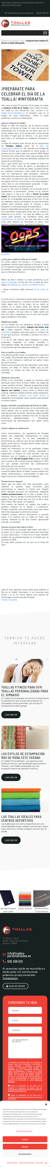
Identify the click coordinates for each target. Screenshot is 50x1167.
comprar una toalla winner (32, 395)
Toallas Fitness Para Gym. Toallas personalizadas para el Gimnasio (24, 691)
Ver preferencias (25, 1154)
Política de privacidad (26, 1162)
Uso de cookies (12, 1162)
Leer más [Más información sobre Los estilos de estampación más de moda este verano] (11, 777)
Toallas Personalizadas (10, 41)
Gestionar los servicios (24, 1131)
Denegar (25, 1146)
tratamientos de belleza (12, 219)
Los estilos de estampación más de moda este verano (23, 756)
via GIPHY (5, 254)
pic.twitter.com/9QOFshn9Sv (32, 284)
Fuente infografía (9, 599)
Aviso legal (39, 1162)
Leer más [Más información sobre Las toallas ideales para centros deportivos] (11, 840)
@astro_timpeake (9, 282)
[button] (46, 1104)
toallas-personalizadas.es (13, 113)
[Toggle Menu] (45, 33)
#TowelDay (12, 284)
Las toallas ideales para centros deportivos (21, 818)
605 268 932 (15, 961)
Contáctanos (10, 978)
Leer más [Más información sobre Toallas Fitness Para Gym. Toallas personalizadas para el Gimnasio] (11, 714)
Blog (22, 41)
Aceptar (25, 1139)
